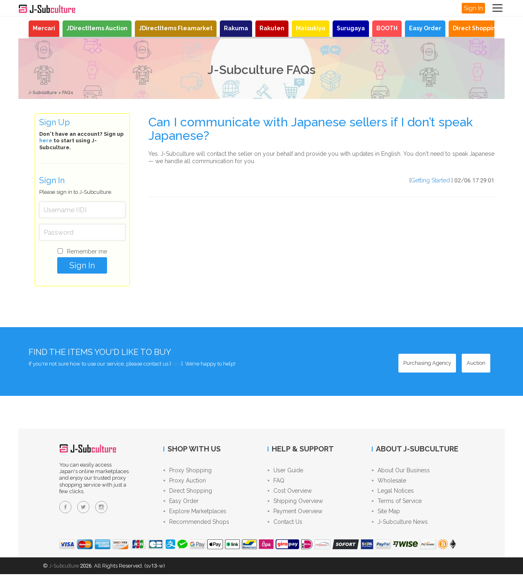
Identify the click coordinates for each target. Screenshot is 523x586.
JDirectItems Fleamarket (175, 28)
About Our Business (401, 471)
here (45, 140)
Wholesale (389, 483)
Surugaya (351, 28)
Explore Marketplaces (194, 520)
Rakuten (271, 28)
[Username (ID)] (82, 210)
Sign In (473, 8)
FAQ (276, 483)
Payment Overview (295, 520)
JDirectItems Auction (97, 28)
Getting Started (430, 180)
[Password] (82, 232)
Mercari (44, 28)
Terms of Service (397, 508)
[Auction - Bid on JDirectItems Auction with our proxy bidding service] (476, 363)
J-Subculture (46, 92)
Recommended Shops (196, 533)
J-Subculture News (400, 533)
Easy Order (425, 28)
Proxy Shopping (187, 471)
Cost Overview (290, 496)
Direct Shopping (476, 28)
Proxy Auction (184, 483)
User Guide (285, 471)
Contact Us (285, 533)
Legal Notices (393, 496)
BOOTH (387, 28)
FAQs (75, 92)
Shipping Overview (295, 508)
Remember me (87, 251)
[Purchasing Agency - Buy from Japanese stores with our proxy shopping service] (427, 363)
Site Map (386, 520)
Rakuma (236, 28)
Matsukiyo (310, 28)
